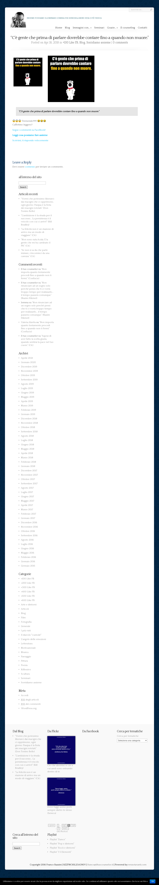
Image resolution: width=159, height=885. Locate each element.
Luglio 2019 (27, 388)
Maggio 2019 (27, 397)
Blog (67, 27)
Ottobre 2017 (28, 479)
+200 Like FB (28, 583)
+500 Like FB (28, 596)
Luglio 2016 (27, 544)
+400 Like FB (28, 591)
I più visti (26, 630)
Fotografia (26, 622)
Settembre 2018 (29, 431)
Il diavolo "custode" (31, 635)
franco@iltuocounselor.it (100, 864)
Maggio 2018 (27, 449)
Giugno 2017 (27, 496)
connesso (30, 166)
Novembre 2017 (29, 475)
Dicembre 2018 (29, 418)
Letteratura (26, 643)
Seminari (99, 27)
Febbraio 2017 (28, 514)
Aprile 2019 (27, 401)
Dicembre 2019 (29, 366)
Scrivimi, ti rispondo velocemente (30, 140)
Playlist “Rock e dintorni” (62, 848)
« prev (51, 825)
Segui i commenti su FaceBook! (28, 130)
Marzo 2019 (27, 405)
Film (23, 617)
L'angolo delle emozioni (33, 639)
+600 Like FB (28, 600)
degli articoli (30, 699)
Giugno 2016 (27, 548)
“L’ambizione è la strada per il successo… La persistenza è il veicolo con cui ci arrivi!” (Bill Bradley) (27, 761)
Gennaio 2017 (28, 518)
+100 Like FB (70, 42)
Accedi (24, 695)
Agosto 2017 (27, 488)
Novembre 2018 (29, 423)
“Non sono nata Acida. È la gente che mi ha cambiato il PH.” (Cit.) (35, 242)
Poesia (24, 665)
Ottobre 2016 (28, 531)
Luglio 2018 (27, 440)
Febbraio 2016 (28, 557)
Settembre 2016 (29, 535)
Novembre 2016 (29, 527)
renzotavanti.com (137, 864)
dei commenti (31, 704)
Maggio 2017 (27, 501)
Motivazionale (28, 648)
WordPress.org (28, 708)
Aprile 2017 (27, 505)
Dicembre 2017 (29, 470)
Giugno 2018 (27, 444)
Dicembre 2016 (29, 522)
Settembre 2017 (29, 483)
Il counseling (127, 27)
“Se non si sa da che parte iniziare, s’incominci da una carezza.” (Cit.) (35, 253)
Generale (25, 626)
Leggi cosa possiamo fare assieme (30, 135)
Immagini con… (82, 27)
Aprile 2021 (27, 358)
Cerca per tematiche (128, 736)
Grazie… (112, 27)
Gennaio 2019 (28, 414)
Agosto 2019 (27, 384)
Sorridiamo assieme (98, 42)
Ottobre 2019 (28, 375)
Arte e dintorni (28, 604)
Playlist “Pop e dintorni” (62, 843)
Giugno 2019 (27, 392)
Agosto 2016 (27, 540)
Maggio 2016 (27, 553)
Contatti (142, 27)
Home (58, 27)
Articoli (25, 609)
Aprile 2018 (27, 453)
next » (65, 828)
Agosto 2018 (27, 436)
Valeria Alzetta (28, 322)
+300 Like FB (28, 587)
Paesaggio (26, 656)
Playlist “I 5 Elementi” (61, 852)
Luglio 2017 (27, 492)
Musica (24, 652)
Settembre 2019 (29, 379)
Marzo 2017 (27, 509)
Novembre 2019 (29, 371)
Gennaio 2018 (28, 466)
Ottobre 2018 (28, 427)
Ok (152, 881)
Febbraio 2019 (28, 410)
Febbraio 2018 (28, 462)
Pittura (24, 661)
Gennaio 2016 (28, 561)
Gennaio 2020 (28, 362)
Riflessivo (26, 669)
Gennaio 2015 (28, 565)
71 (58, 828)
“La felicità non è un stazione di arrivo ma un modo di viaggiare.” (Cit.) (37, 232)
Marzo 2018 (27, 457)
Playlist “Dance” (58, 839)
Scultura (25, 674)
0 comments (120, 42)
